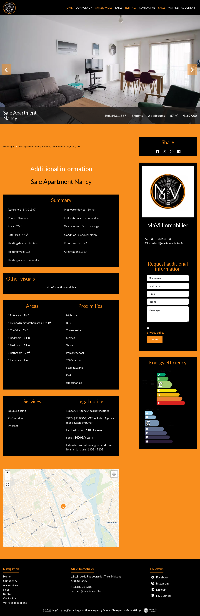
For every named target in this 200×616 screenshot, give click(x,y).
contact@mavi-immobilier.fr (166, 243)
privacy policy (155, 332)
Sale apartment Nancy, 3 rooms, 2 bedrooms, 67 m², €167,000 (49, 146)
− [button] (7, 477)
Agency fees (100, 610)
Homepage (8, 146)
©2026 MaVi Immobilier (57, 610)
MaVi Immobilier (167, 225)
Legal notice (82, 610)
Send (154, 339)
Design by (149, 610)
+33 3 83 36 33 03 (160, 239)
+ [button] (7, 473)
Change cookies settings (126, 610)
